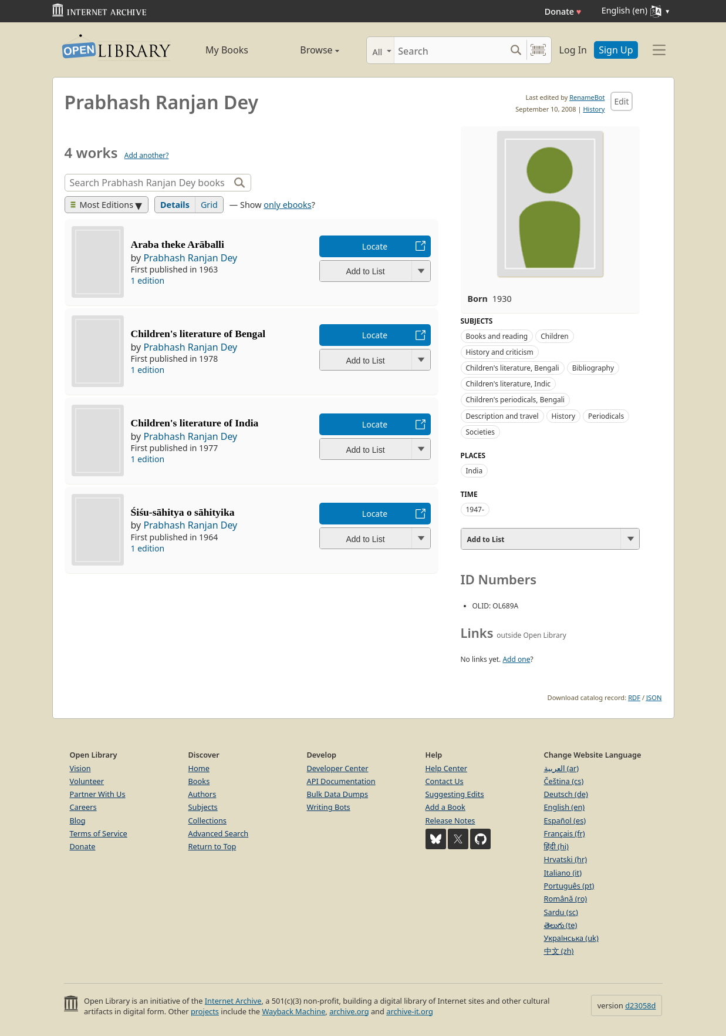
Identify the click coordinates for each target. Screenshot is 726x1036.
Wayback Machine (293, 1011)
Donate (563, 11)
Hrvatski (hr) (565, 859)
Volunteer (87, 781)
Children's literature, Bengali (512, 368)
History (594, 109)
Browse (306, 49)
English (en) (564, 807)
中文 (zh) (559, 951)
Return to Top (212, 846)
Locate (374, 246)
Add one (516, 659)
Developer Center (338, 768)
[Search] (450, 50)
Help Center (447, 768)
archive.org (349, 1011)
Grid (209, 204)
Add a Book (445, 807)
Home (199, 768)
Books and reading (497, 336)
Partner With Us (98, 794)
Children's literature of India (195, 423)
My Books (226, 49)
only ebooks (287, 204)
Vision (80, 768)
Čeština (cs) (564, 781)
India (474, 471)
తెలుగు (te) (561, 925)
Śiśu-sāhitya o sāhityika (183, 512)
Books (199, 781)
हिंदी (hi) (556, 846)
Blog (78, 820)
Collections (207, 820)
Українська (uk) (571, 938)
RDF (634, 697)
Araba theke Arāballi (177, 244)
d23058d (640, 1005)
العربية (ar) (561, 768)
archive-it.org (409, 1011)
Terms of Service (98, 833)
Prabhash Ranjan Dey (190, 257)
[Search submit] (516, 50)
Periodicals (606, 416)
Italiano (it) (563, 872)
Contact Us (445, 781)
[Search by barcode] (538, 50)
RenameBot (587, 97)
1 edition (148, 280)
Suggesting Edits (455, 794)
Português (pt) (569, 885)
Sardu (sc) (561, 912)
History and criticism (499, 352)
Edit (621, 101)
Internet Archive (233, 1000)
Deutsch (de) (566, 794)
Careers (83, 807)
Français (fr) (564, 833)
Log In (573, 49)
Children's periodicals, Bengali (515, 400)
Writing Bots (328, 807)
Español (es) (565, 820)
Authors (202, 794)
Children (554, 336)
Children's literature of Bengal (198, 333)
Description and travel (502, 416)
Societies (480, 432)
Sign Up (616, 49)
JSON (653, 697)
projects (205, 1011)
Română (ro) (565, 898)
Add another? (146, 155)
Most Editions (102, 204)
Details (175, 204)
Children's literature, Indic (508, 384)
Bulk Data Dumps (338, 794)
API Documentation (341, 781)
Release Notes (450, 820)
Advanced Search (218, 833)
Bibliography (593, 368)
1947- (475, 509)
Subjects (203, 807)
